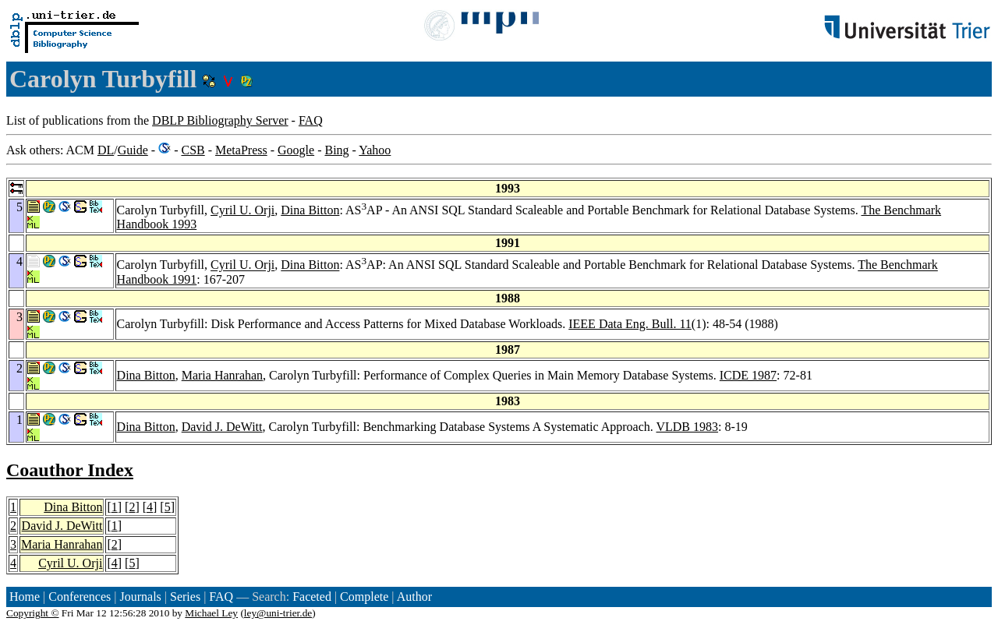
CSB (192, 150)
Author (414, 596)
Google (296, 150)
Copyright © (32, 613)
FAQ (311, 120)
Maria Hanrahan (222, 375)
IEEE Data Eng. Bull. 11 (630, 323)
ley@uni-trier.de (278, 613)
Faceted (311, 596)
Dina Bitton (310, 210)
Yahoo (375, 150)
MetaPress (241, 150)
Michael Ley (211, 613)
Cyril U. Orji (242, 210)
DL (105, 150)
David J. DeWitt (222, 426)
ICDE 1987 (748, 375)
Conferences (79, 596)
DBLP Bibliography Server (220, 120)
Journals (140, 596)
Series (185, 596)
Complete (364, 596)
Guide (133, 150)
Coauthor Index (69, 470)
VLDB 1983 (687, 426)
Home (24, 596)
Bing (336, 150)
